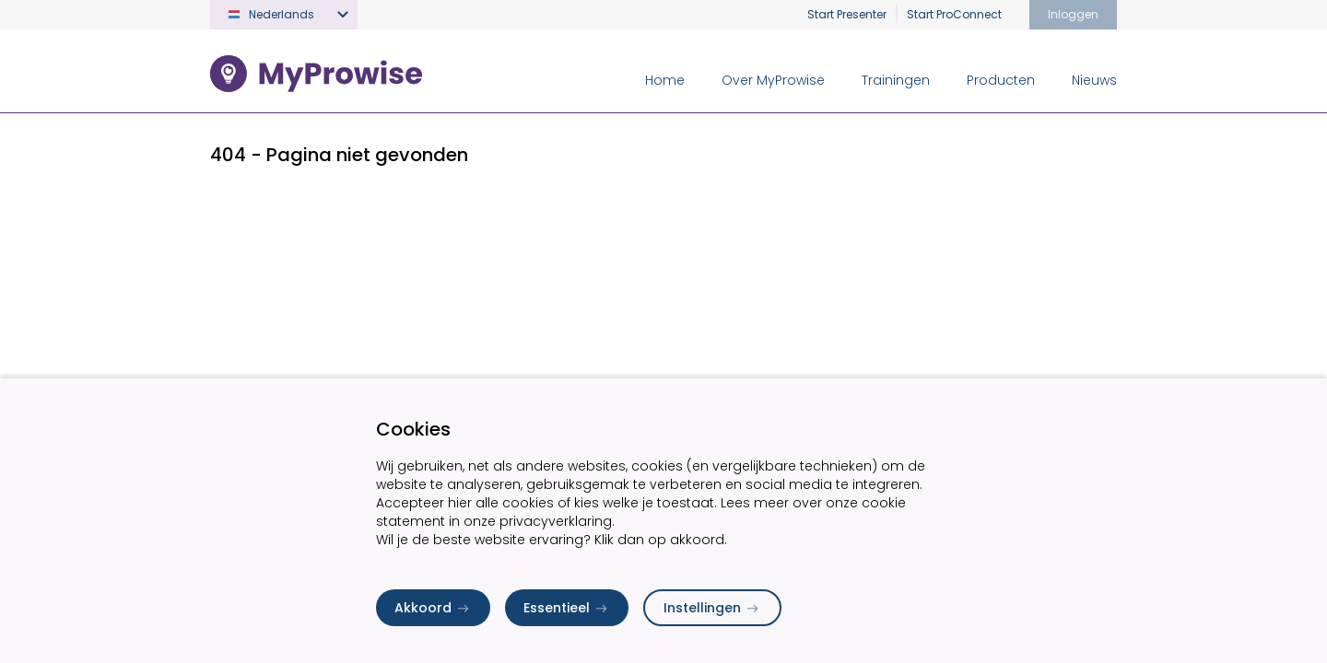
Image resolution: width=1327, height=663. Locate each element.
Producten (1001, 80)
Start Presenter (847, 14)
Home (665, 80)
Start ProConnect (954, 14)
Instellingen (712, 608)
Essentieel (566, 608)
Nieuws (1094, 80)
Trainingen (896, 80)
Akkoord (433, 608)
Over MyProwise (773, 80)
